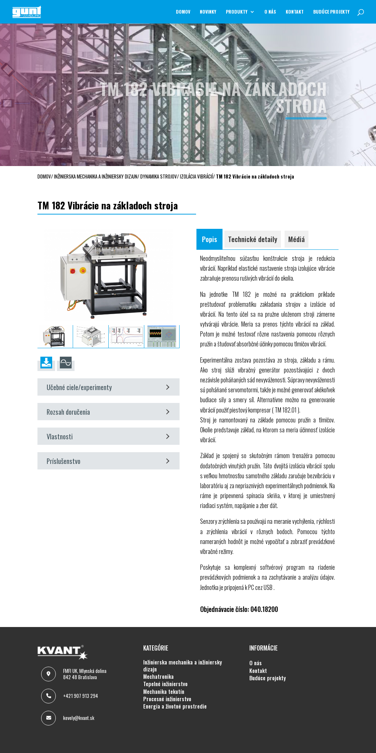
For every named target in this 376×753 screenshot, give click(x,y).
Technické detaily (252, 239)
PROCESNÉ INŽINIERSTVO (167, 699)
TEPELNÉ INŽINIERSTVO (165, 684)
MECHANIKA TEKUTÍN (163, 691)
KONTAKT (295, 12)
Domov (183, 12)
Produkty (236, 12)
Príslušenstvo (108, 461)
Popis (209, 239)
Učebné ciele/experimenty (108, 387)
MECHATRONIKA (158, 676)
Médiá (296, 239)
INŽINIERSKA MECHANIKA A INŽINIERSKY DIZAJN (182, 666)
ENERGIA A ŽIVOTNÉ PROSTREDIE (175, 706)
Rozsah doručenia (108, 412)
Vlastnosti (108, 436)
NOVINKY (208, 12)
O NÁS (270, 12)
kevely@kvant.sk (78, 717)
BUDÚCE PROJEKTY (331, 12)
